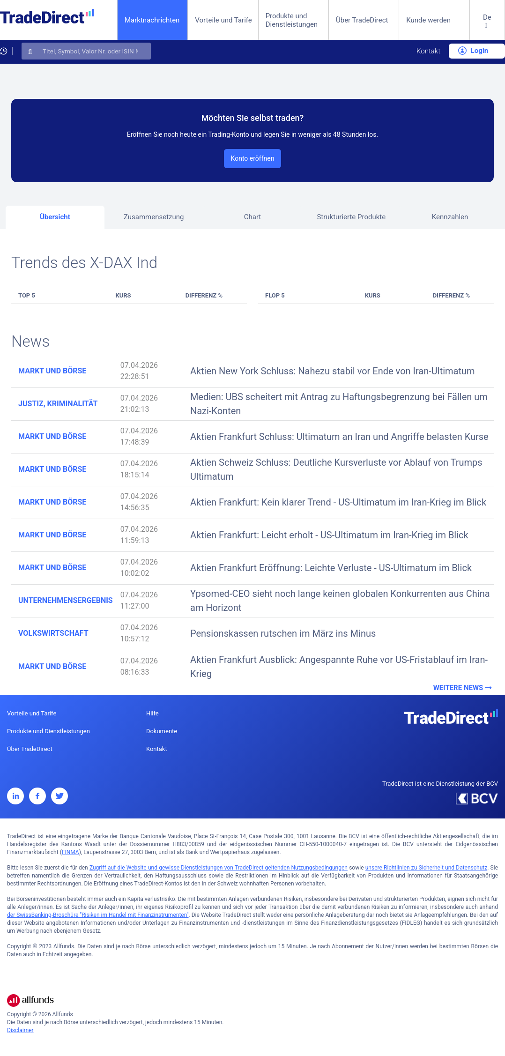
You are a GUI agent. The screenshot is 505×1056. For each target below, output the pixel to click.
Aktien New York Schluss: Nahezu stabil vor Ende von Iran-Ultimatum (332, 371)
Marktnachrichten (152, 19)
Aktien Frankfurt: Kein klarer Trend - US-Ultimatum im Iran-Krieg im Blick (338, 502)
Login (473, 50)
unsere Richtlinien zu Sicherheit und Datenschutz (426, 867)
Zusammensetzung (154, 217)
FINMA (70, 852)
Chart (252, 217)
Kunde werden (428, 20)
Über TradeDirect (362, 20)
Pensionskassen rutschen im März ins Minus (283, 633)
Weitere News (463, 688)
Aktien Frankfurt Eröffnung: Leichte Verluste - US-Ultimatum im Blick (331, 567)
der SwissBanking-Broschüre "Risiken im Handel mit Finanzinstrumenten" (98, 915)
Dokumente (161, 731)
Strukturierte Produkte (351, 217)
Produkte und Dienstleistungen (292, 20)
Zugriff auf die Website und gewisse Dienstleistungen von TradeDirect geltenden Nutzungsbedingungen (218, 867)
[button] (487, 27)
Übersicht (55, 217)
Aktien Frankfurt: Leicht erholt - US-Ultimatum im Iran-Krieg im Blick (329, 535)
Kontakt (428, 51)
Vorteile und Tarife (223, 20)
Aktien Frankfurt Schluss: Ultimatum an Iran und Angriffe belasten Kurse (339, 436)
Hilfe (152, 713)
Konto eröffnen (253, 158)
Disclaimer (20, 1030)
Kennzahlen (450, 217)
